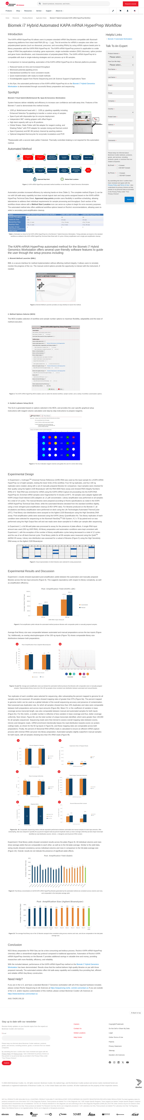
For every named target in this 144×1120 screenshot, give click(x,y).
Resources (16, 18)
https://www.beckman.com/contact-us (23, 994)
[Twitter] (123, 1063)
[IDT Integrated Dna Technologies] (77, 1115)
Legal (111, 1033)
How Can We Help (114, 61)
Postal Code (112, 117)
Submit (129, 199)
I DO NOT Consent (124, 168)
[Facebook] (110, 1063)
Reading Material (27, 18)
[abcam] (5, 1115)
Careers (76, 1024)
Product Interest (113, 54)
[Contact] (113, 11)
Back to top (136, 1013)
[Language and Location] (134, 11)
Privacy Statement (115, 1046)
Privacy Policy (112, 185)
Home (7, 18)
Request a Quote (130, 4)
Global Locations (79, 1033)
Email (110, 85)
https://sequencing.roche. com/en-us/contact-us (69, 988)
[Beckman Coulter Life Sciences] (34, 1115)
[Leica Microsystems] (92, 1114)
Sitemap (112, 1050)
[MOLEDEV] (106, 1114)
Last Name (112, 77)
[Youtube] (127, 1063)
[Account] (127, 11)
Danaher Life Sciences (117, 1055)
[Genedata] (48, 1115)
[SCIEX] (135, 1115)
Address (111, 125)
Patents (111, 1042)
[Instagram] (114, 1063)
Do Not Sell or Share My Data (119, 1028)
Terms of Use (124, 185)
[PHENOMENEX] (120, 1114)
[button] (40, 4)
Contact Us (77, 1028)
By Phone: (112, 173)
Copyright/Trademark (116, 1024)
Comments (112, 140)
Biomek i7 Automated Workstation (120, 39)
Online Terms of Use (116, 1037)
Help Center (78, 1037)
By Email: (111, 165)
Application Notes (41, 18)
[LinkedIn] (119, 1063)
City (110, 133)
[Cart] (120, 11)
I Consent (121, 165)
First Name (112, 69)
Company (111, 101)
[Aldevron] (20, 1115)
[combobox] (73, 3)
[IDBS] (63, 1115)
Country (111, 109)
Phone (110, 93)
